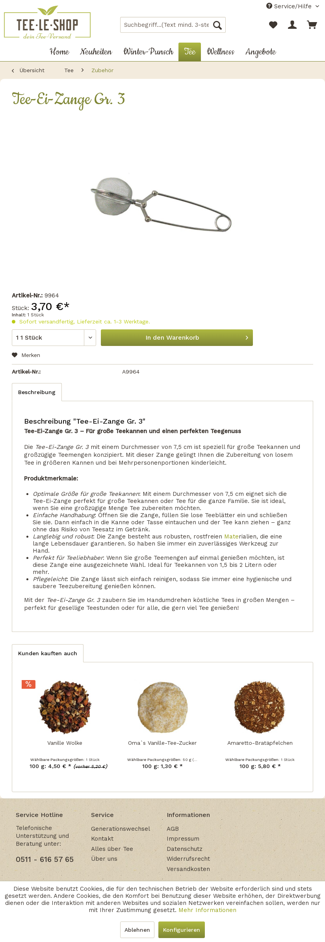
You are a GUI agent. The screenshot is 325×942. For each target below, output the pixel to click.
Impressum (183, 838)
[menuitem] (173, 25)
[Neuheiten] (95, 52)
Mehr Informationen (207, 910)
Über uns (104, 858)
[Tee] (189, 52)
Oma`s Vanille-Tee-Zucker (162, 743)
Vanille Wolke (64, 743)
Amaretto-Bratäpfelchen (260, 743)
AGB (173, 828)
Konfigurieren (181, 930)
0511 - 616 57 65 (45, 859)
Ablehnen (137, 930)
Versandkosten (188, 869)
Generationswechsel (120, 828)
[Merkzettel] (273, 25)
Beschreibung (37, 392)
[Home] (59, 52)
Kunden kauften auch (47, 653)
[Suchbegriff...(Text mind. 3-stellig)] (173, 25)
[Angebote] (260, 52)
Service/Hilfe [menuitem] (290, 6)
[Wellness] (220, 52)
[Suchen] (217, 25)
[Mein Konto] (293, 25)
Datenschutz (184, 848)
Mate (231, 536)
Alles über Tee (112, 848)
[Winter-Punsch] (147, 52)
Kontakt (102, 838)
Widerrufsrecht (188, 858)
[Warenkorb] (312, 25)
